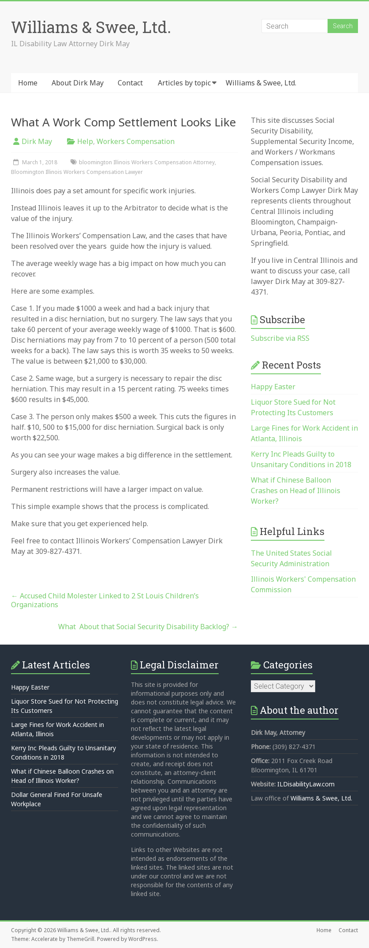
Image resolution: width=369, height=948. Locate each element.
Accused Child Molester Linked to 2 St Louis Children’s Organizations (105, 600)
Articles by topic (184, 83)
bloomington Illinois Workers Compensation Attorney (147, 162)
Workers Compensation (136, 141)
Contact (130, 83)
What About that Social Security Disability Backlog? (148, 626)
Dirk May (37, 141)
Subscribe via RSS (280, 338)
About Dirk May (78, 83)
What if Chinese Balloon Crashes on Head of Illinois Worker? (295, 490)
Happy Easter (273, 386)
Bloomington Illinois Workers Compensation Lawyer (77, 172)
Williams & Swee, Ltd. (91, 26)
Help (85, 141)
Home (27, 83)
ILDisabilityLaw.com (306, 784)
